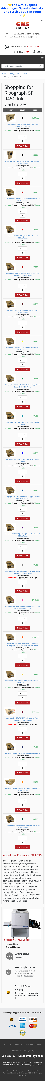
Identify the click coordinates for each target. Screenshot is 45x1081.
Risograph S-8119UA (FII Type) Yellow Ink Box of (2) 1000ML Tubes (22, 349)
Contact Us (18, 1044)
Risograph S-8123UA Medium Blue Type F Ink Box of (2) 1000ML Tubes (22, 498)
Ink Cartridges (11, 944)
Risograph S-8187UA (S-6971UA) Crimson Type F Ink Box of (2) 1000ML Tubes (22, 719)
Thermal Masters (12, 947)
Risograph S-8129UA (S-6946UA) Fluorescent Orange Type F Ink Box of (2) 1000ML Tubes (22, 644)
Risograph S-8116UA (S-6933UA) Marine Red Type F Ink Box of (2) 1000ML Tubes (22, 274)
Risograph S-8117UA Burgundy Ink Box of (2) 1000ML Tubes (22, 311)
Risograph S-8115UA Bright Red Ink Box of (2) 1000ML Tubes (22, 237)
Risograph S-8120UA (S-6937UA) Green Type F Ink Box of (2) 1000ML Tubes (22, 386)
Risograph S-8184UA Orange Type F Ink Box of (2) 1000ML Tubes (22, 789)
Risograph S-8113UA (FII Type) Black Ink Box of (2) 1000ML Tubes (22, 162)
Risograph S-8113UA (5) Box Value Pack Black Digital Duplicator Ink (22, 125)
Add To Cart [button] (22, 146)
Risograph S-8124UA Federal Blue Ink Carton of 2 (22, 753)
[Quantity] (25, 137)
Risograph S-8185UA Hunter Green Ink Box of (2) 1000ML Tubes (22, 826)
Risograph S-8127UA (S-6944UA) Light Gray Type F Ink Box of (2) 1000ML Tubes (22, 572)
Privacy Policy (29, 1051)
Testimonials (16, 1051)
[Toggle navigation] (42, 57)
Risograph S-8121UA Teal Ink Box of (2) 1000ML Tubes (22, 423)
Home (4, 73)
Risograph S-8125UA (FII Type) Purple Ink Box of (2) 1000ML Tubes (23, 535)
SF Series (25, 73)
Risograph (14, 73)
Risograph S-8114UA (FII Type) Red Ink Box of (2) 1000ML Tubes (22, 200)
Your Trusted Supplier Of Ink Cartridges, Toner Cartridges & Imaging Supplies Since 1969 (23, 36)
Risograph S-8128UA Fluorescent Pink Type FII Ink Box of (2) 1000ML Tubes (22, 607)
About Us (7, 1044)
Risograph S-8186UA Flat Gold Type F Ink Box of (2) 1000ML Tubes (22, 682)
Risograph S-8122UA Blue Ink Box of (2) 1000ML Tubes (22, 460)
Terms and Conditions (33, 1044)
